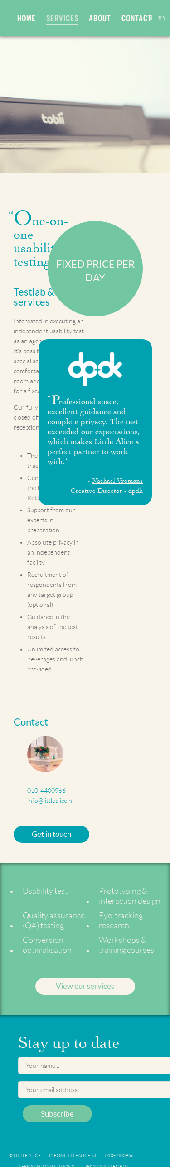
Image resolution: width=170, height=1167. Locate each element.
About (100, 18)
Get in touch (51, 834)
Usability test (45, 891)
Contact (136, 18)
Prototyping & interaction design (129, 896)
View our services (85, 986)
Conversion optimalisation (47, 945)
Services (62, 19)
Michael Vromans (117, 480)
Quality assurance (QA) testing (54, 920)
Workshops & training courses (126, 945)
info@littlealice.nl (50, 800)
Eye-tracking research (121, 920)
